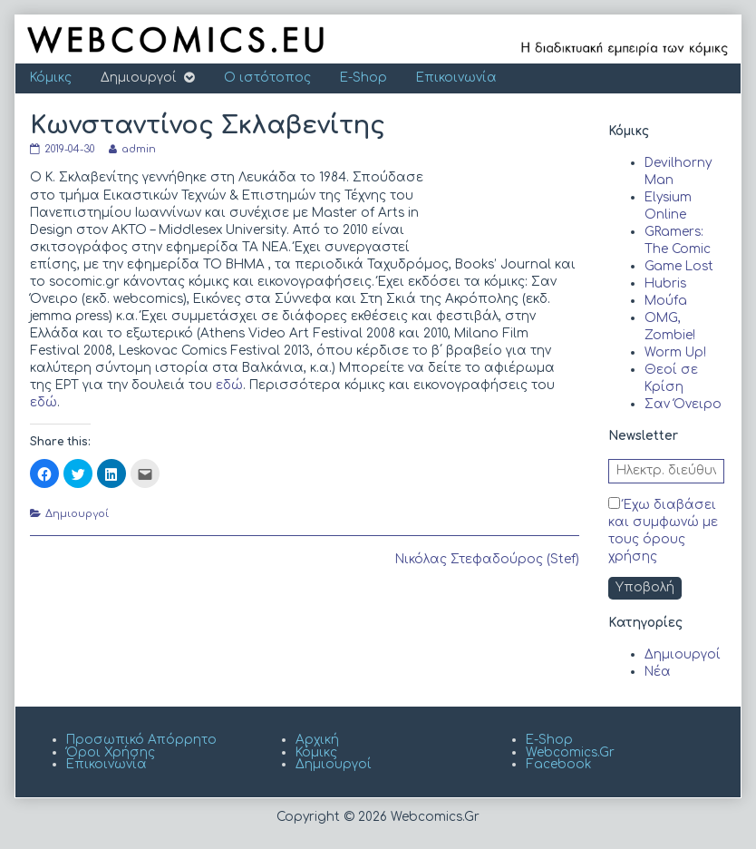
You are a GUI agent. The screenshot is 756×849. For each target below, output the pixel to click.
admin (138, 149)
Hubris (665, 283)
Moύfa (666, 300)
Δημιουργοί (139, 77)
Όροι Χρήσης (110, 752)
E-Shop (363, 77)
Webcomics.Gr (570, 752)
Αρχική (317, 740)
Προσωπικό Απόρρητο (141, 740)
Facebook (558, 764)
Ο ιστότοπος (267, 77)
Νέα (658, 671)
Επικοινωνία (456, 77)
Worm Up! (675, 352)
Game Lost (679, 266)
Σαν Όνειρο (683, 404)
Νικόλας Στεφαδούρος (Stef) (487, 559)
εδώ (229, 385)
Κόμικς (51, 77)
